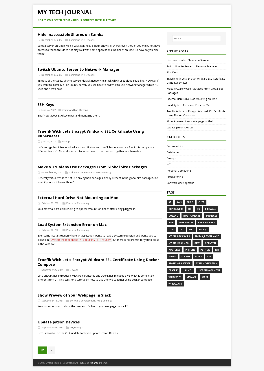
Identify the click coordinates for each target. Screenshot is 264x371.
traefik (173, 270)
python (205, 249)
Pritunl (190, 249)
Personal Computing (77, 203)
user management (209, 270)
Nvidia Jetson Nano (207, 236)
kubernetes (186, 222)
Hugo (82, 362)
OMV (197, 243)
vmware (192, 277)
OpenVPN (210, 243)
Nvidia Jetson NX (178, 243)
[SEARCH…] (196, 38)
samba (172, 256)
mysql (203, 229)
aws (179, 202)
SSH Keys (46, 104)
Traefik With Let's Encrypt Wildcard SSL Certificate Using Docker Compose (98, 262)
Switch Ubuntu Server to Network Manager (79, 69)
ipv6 (170, 222)
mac (191, 229)
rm (217, 249)
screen (185, 256)
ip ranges (211, 215)
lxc (182, 229)
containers (175, 209)
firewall (210, 209)
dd (190, 209)
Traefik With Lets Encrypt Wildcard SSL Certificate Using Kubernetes (91, 133)
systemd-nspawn (206, 263)
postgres (174, 249)
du (198, 209)
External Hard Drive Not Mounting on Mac (78, 197)
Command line (77, 40)
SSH (209, 256)
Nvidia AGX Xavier (179, 236)
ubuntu (187, 270)
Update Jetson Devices (59, 322)
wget (205, 277)
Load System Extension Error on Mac (72, 224)
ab (169, 202)
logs (171, 229)
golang (173, 215)
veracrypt (175, 277)
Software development (82, 172)
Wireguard (175, 283)
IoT (71, 327)
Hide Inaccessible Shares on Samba (71, 34)
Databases (173, 152)
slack (198, 256)
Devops (90, 40)
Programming (103, 172)
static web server (179, 263)
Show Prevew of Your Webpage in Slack (74, 295)
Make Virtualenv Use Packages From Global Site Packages (92, 166)
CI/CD (201, 202)
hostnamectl (191, 215)
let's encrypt (206, 222)
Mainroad (95, 362)
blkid (190, 202)
